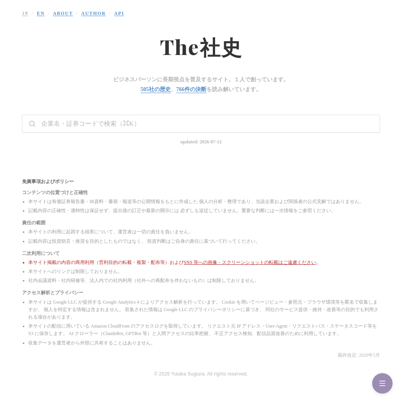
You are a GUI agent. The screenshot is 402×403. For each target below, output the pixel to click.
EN (41, 13)
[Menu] (382, 383)
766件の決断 (191, 89)
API (119, 13)
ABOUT (63, 13)
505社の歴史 (156, 89)
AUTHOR (93, 13)
